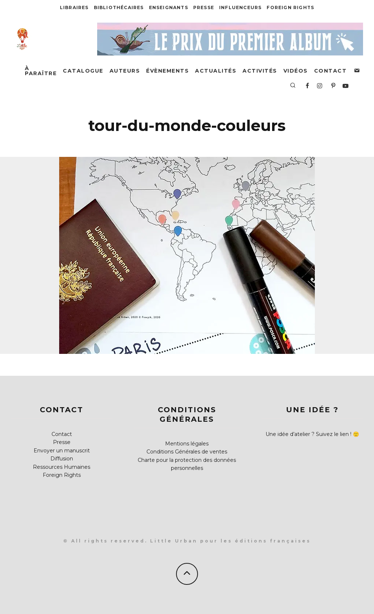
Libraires (74, 7)
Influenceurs (240, 7)
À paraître (41, 71)
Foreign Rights (290, 7)
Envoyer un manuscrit (62, 450)
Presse (203, 7)
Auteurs (125, 70)
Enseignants (168, 7)
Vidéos (295, 70)
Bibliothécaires (119, 7)
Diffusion (61, 458)
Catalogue (83, 70)
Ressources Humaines (61, 467)
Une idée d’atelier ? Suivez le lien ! (308, 434)
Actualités (215, 70)
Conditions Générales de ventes (186, 451)
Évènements (167, 70)
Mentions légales (187, 443)
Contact (330, 70)
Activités (260, 70)
